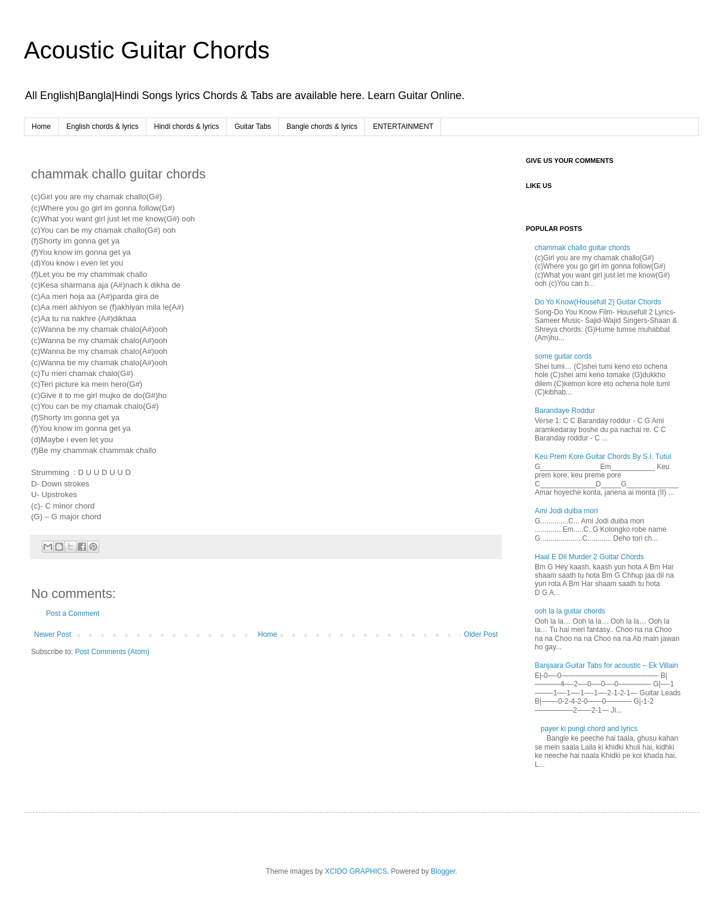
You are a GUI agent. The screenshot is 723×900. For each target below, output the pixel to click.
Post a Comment (72, 613)
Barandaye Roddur (565, 410)
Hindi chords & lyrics (186, 126)
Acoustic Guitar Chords (146, 50)
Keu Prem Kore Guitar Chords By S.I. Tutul (603, 456)
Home (41, 126)
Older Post (481, 634)
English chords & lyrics (102, 126)
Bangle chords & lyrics (322, 126)
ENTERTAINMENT (403, 126)
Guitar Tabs (252, 126)
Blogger (443, 871)
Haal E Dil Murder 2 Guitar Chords (589, 557)
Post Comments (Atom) (112, 652)
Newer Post (52, 634)
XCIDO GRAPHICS (356, 871)
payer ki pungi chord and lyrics (589, 729)
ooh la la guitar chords (570, 611)
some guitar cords (563, 356)
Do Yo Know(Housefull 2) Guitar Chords (598, 302)
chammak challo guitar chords (582, 248)
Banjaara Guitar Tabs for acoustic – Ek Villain (606, 665)
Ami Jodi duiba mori (566, 511)
